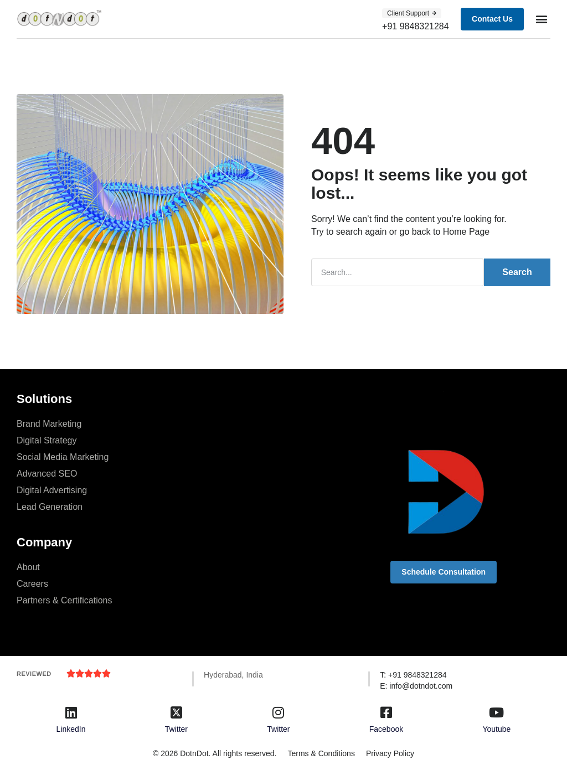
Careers (32, 582)
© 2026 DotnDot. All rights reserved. (213, 752)
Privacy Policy (391, 752)
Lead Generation (50, 505)
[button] (541, 19)
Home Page (466, 231)
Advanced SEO (47, 472)
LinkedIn (71, 728)
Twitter (176, 728)
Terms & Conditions (319, 752)
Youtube (496, 728)
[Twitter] (176, 712)
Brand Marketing (49, 422)
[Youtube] (496, 712)
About (28, 566)
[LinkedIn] (71, 712)
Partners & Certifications (64, 599)
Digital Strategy (47, 439)
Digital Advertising (52, 489)
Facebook (386, 728)
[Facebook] (386, 712)
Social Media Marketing (63, 456)
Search (517, 271)
